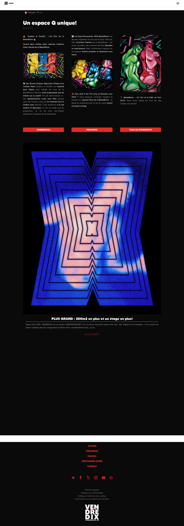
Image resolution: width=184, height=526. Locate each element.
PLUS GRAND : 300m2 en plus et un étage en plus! (92, 319)
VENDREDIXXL (43, 130)
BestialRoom (28, 28)
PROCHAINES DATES (92, 461)
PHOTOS (92, 456)
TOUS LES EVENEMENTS (140, 130)
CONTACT (92, 466)
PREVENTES (91, 130)
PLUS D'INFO (92, 334)
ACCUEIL (92, 446)
